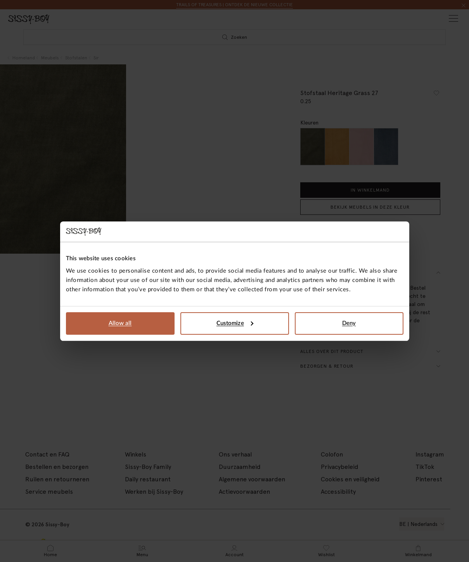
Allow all (120, 323)
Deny (349, 323)
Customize (234, 323)
